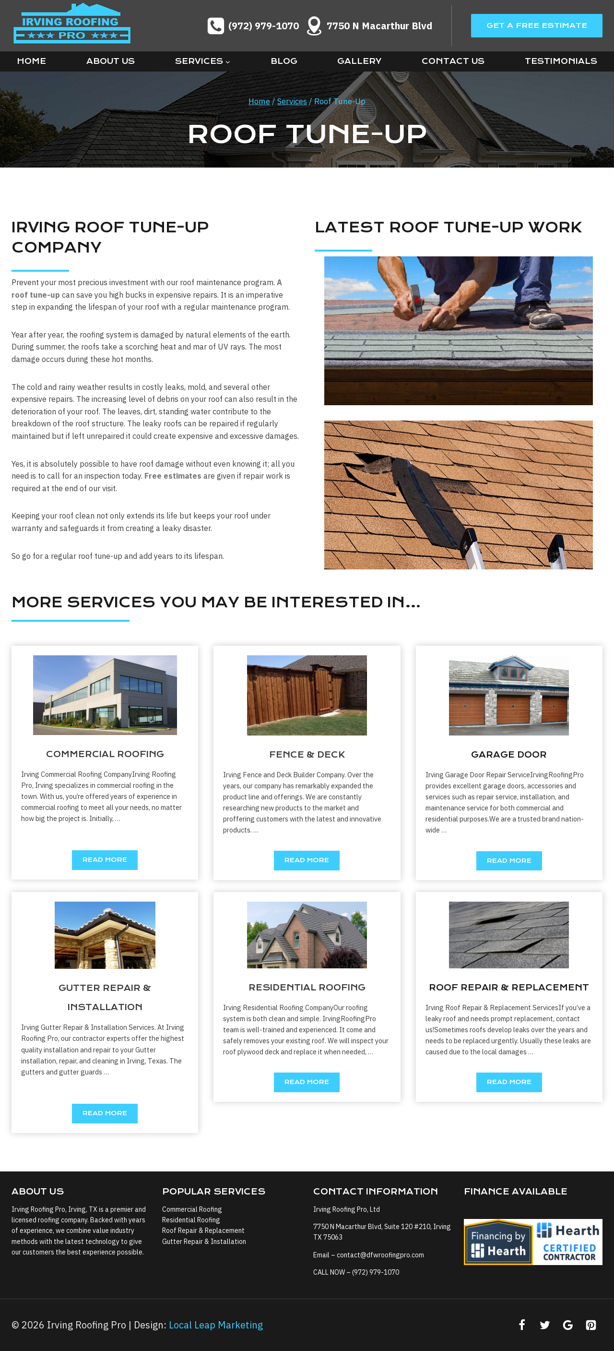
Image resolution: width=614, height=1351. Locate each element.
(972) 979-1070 (375, 1272)
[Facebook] (521, 1325)
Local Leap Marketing (216, 1324)
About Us (110, 61)
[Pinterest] (590, 1325)
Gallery (359, 61)
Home (31, 61)
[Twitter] (544, 1325)
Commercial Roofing (192, 1209)
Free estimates (172, 476)
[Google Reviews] (567, 1325)
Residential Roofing (191, 1219)
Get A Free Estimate (536, 25)
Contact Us (453, 61)
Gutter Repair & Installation (204, 1241)
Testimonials (561, 61)
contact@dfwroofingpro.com (380, 1254)
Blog (284, 61)
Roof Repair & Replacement (203, 1230)
